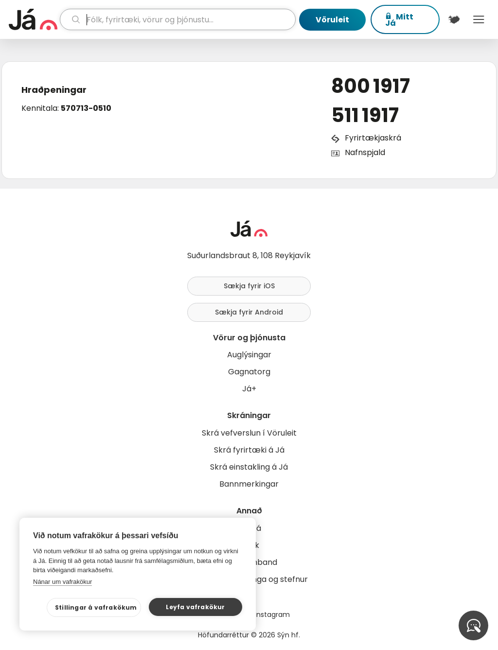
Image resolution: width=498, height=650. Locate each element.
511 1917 (365, 115)
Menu (478, 19)
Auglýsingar (249, 354)
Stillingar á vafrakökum (96, 607)
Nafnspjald (365, 152)
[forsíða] (33, 19)
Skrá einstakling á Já (249, 467)
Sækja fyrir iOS (249, 286)
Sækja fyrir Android (249, 312)
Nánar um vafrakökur (62, 581)
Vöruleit (332, 19)
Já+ (249, 388)
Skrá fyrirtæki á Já (249, 450)
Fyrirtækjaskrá (373, 137)
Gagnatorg (249, 371)
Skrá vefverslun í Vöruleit (249, 433)
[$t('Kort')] (454, 19)
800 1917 (370, 86)
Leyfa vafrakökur (195, 607)
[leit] (177, 19)
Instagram (272, 614)
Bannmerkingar (249, 484)
